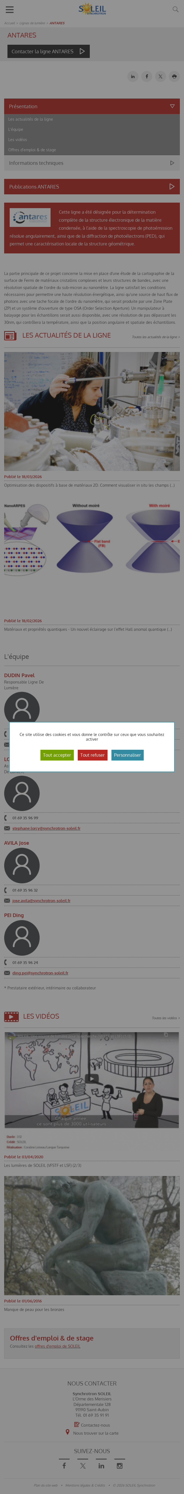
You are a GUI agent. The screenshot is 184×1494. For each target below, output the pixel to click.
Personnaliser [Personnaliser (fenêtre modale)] (127, 755)
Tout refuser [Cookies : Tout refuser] (92, 755)
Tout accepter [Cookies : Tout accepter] (57, 755)
